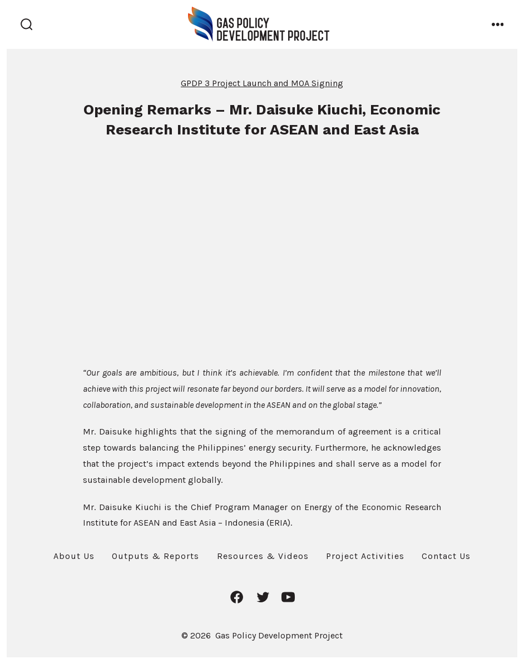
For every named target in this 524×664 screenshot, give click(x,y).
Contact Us (446, 556)
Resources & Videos (263, 556)
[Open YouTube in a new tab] (288, 597)
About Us (74, 556)
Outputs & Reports (155, 556)
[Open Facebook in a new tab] (237, 597)
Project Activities (365, 556)
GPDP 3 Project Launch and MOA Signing (262, 83)
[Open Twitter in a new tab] (263, 597)
